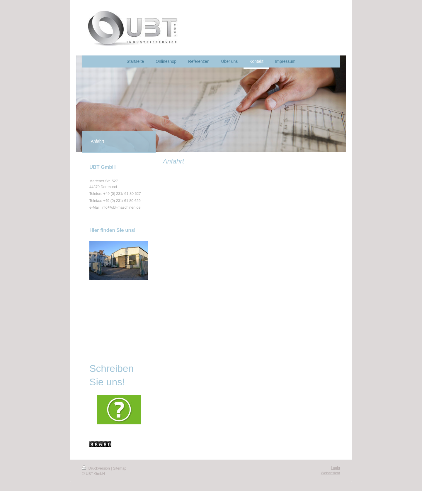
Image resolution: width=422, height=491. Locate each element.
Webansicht (330, 473)
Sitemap (119, 468)
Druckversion (96, 468)
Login (335, 468)
